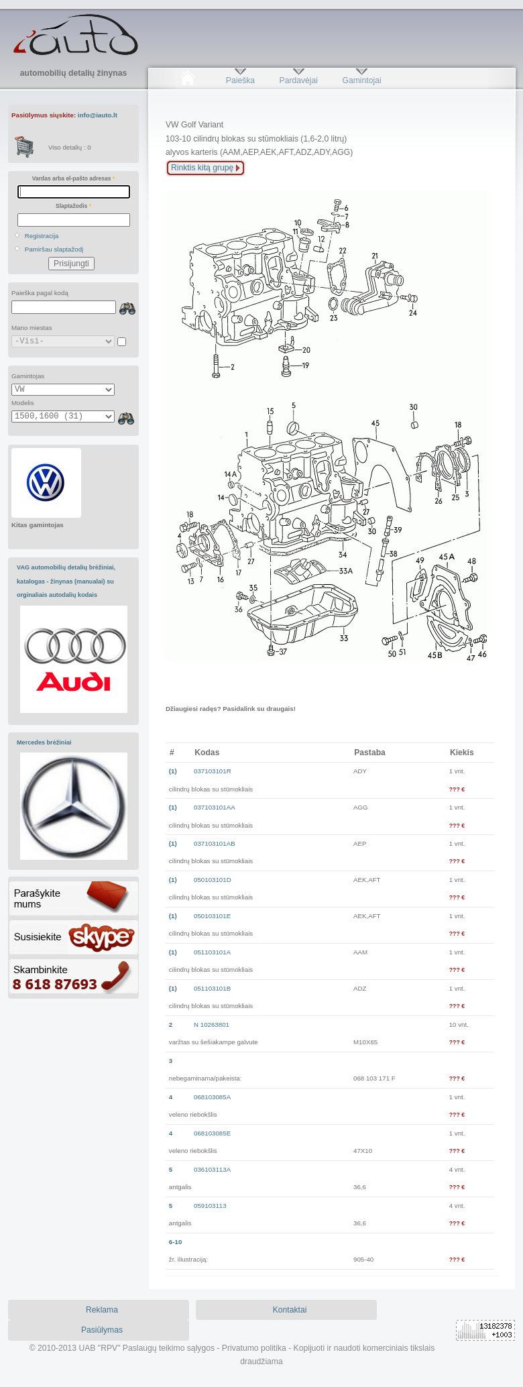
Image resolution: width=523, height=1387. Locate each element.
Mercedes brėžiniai (44, 742)
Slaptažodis (73, 206)
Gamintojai (361, 80)
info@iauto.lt (97, 115)
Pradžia (187, 80)
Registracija (42, 235)
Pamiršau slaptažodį (54, 249)
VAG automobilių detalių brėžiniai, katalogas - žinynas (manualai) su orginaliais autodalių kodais (66, 581)
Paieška (240, 80)
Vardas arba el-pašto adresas (73, 178)
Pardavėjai (299, 80)
